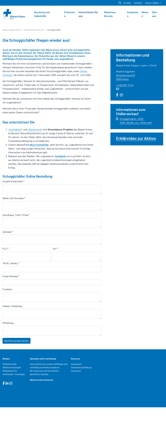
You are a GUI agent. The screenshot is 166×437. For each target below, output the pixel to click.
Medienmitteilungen (12, 397)
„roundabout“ (15, 159)
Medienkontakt (10, 393)
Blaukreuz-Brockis (110, 14)
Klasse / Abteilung (12, 335)
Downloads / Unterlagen (14, 403)
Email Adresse (11, 305)
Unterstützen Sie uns (88, 14)
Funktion (7, 318)
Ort (55, 278)
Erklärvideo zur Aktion (136, 167)
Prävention (69, 14)
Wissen (145, 14)
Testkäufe (60, 185)
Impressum (76, 393)
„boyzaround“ (35, 159)
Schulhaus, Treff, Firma (16, 244)
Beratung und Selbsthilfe (42, 14)
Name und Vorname (14, 227)
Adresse (8, 261)
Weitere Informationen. (42, 409)
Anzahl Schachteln (13, 211)
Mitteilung (8, 352)
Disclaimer (76, 400)
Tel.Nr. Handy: (11, 292)
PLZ (5, 278)
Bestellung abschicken (16, 370)
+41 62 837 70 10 (124, 114)
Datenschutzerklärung (81, 397)
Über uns (154, 14)
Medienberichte (10, 400)
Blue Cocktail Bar (39, 174)
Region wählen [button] (152, 2)
